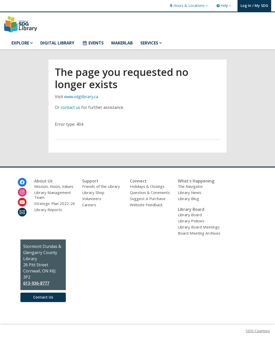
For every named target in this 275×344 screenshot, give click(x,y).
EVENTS (93, 43)
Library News (189, 192)
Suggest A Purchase (148, 198)
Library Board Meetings (199, 227)
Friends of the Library (101, 186)
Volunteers (91, 198)
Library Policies (191, 220)
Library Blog (188, 198)
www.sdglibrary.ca (81, 96)
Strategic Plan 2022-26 (54, 203)
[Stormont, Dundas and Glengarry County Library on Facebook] (22, 182)
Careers (89, 204)
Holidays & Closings (147, 186)
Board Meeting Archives (199, 233)
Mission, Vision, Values (53, 186)
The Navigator (190, 186)
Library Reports (48, 209)
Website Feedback (146, 204)
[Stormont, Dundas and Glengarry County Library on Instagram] (22, 192)
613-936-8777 (36, 283)
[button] (188, 6)
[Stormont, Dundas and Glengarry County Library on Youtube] (22, 202)
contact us (70, 107)
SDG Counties (258, 330)
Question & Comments (150, 192)
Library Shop (93, 192)
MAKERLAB (122, 43)
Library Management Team (52, 195)
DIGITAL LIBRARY (57, 43)
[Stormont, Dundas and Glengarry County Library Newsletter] (22, 212)
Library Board (190, 214)
